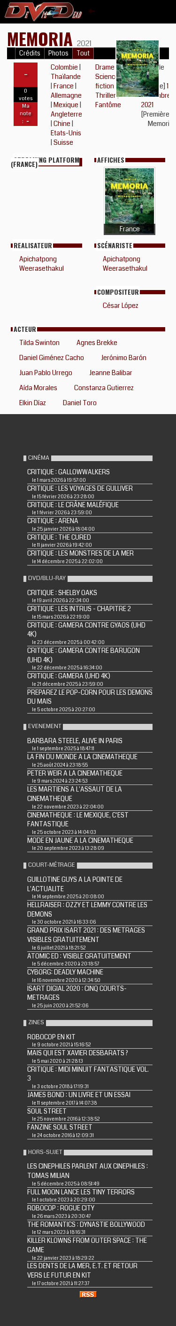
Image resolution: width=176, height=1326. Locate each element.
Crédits (29, 53)
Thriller (105, 95)
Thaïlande (66, 76)
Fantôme (108, 105)
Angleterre (66, 114)
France (64, 86)
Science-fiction (108, 81)
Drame (105, 67)
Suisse (63, 142)
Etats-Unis (66, 133)
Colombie (64, 67)
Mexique (66, 105)
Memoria (42, 38)
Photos (58, 53)
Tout (83, 53)
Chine (62, 123)
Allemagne (66, 95)
